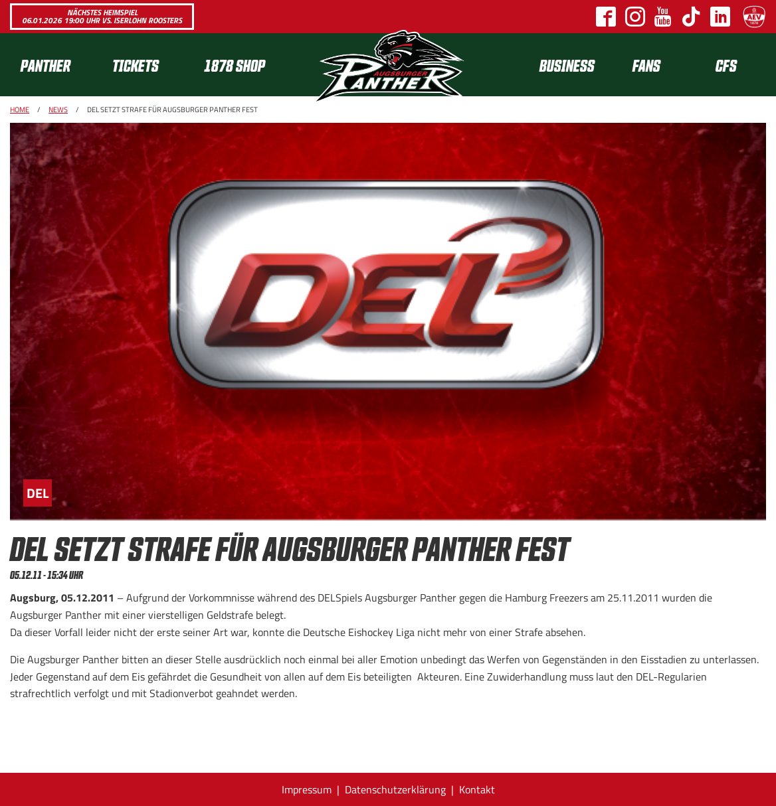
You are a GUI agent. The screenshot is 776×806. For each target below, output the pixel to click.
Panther (45, 64)
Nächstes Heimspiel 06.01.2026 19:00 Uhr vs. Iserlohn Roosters (102, 16)
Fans (646, 64)
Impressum (307, 789)
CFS (726, 64)
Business (567, 64)
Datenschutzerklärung (395, 789)
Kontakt (477, 789)
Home (19, 109)
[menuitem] (56, 64)
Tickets (135, 64)
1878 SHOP (234, 64)
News (58, 109)
